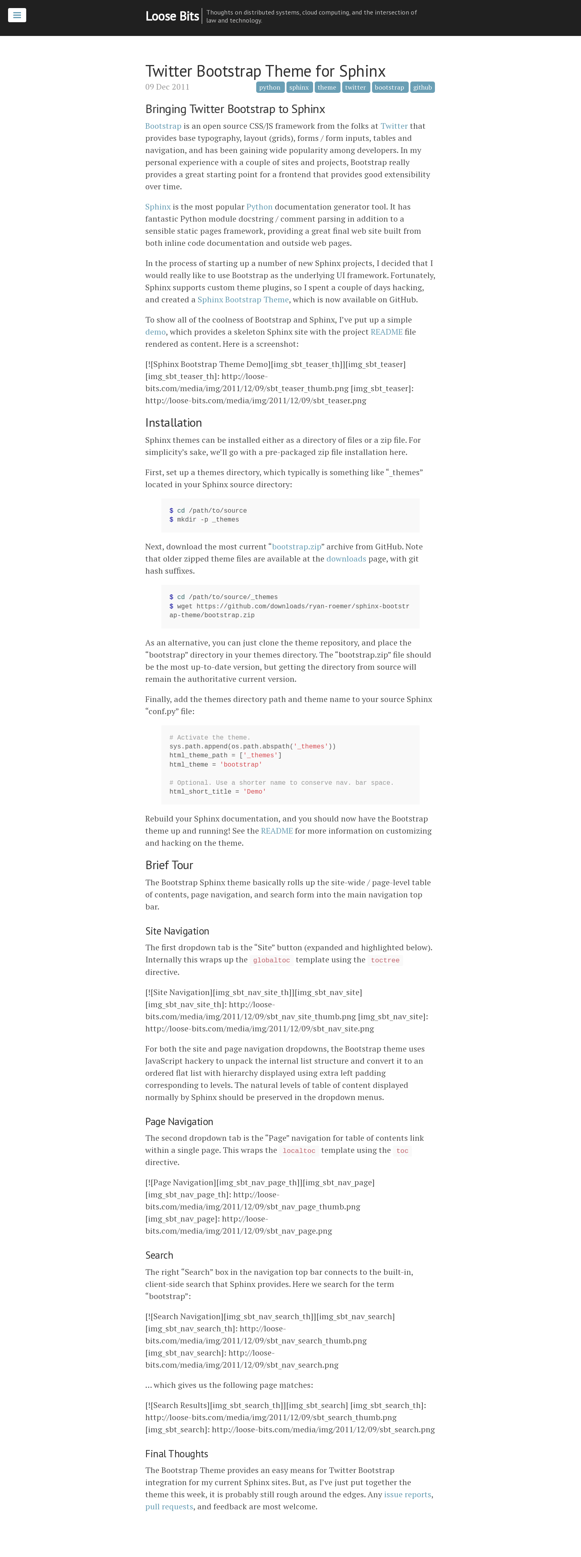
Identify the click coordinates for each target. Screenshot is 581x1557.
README (387, 331)
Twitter (394, 125)
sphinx (299, 87)
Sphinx (158, 206)
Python (260, 206)
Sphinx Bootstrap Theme (243, 299)
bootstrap (389, 87)
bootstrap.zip (296, 546)
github (422, 87)
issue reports (407, 1494)
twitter (355, 87)
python (269, 87)
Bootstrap (163, 125)
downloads (346, 558)
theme (327, 87)
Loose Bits (172, 16)
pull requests (169, 1506)
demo (155, 331)
